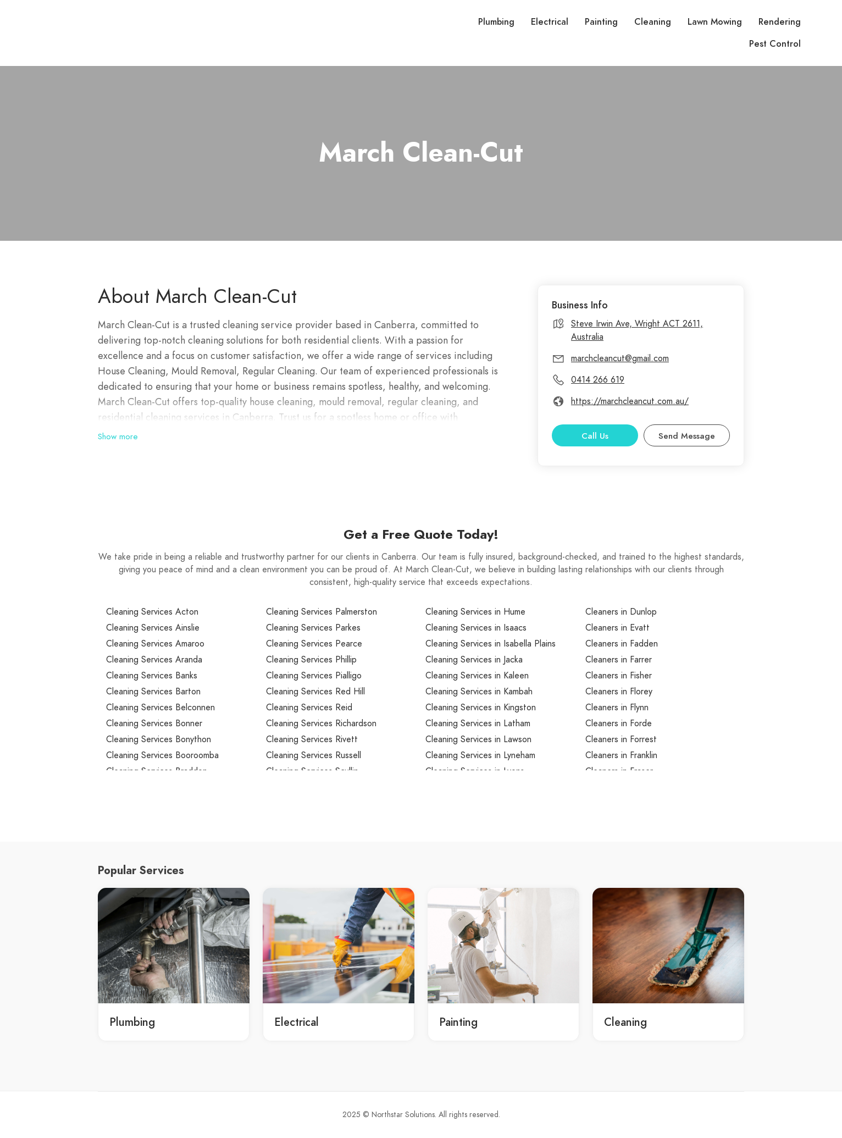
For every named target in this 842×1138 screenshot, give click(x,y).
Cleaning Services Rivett (312, 739)
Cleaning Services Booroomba (162, 755)
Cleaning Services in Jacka (474, 660)
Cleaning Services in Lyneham (480, 755)
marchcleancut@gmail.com (620, 358)
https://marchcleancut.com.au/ (630, 401)
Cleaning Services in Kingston (480, 707)
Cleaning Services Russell (313, 755)
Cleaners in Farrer (618, 660)
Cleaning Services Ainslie (153, 628)
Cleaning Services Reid (309, 707)
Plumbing (496, 22)
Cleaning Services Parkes (313, 628)
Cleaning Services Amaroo (155, 644)
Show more (118, 436)
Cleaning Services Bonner (154, 723)
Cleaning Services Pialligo (314, 676)
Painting (601, 22)
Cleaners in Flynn (617, 707)
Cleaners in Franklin (621, 755)
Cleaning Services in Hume (475, 612)
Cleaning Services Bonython (158, 739)
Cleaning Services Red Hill (315, 692)
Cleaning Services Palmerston (321, 612)
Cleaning (652, 22)
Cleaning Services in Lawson (478, 739)
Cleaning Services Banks (151, 676)
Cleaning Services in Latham (477, 723)
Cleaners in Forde (618, 723)
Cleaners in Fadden (621, 644)
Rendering (779, 22)
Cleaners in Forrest (621, 739)
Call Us (594, 435)
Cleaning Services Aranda (154, 660)
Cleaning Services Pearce (314, 644)
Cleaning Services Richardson (321, 723)
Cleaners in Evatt (617, 628)
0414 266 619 (597, 380)
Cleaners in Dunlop (621, 612)
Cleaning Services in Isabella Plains (490, 644)
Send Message (686, 435)
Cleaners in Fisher (618, 676)
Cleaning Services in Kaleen (477, 676)
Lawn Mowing (715, 22)
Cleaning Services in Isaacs (476, 628)
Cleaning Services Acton (152, 612)
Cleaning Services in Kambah (479, 692)
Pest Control (775, 44)
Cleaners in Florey (618, 692)
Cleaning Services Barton (153, 692)
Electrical (549, 22)
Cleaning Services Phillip (311, 660)
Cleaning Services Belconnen (160, 707)
